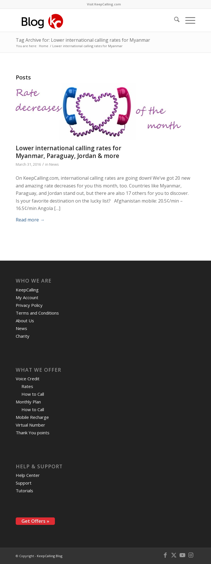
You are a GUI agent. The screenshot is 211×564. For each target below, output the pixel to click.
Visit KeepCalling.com (104, 4)
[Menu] (187, 20)
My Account (27, 297)
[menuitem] (104, 4)
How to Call (32, 394)
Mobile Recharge (32, 417)
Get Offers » (35, 521)
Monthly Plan (28, 402)
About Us (25, 320)
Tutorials (24, 490)
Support (23, 483)
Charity (22, 336)
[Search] (174, 20)
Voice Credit (27, 378)
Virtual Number (30, 425)
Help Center (28, 475)
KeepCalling (27, 290)
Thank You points (32, 432)
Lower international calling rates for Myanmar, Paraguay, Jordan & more (68, 152)
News (54, 164)
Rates (27, 386)
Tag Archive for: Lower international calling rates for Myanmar (83, 40)
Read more (30, 220)
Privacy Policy (29, 305)
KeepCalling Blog (49, 556)
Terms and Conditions (37, 313)
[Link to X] (174, 555)
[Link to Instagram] (191, 555)
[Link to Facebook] (165, 555)
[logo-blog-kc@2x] (87, 20)
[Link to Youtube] (182, 555)
